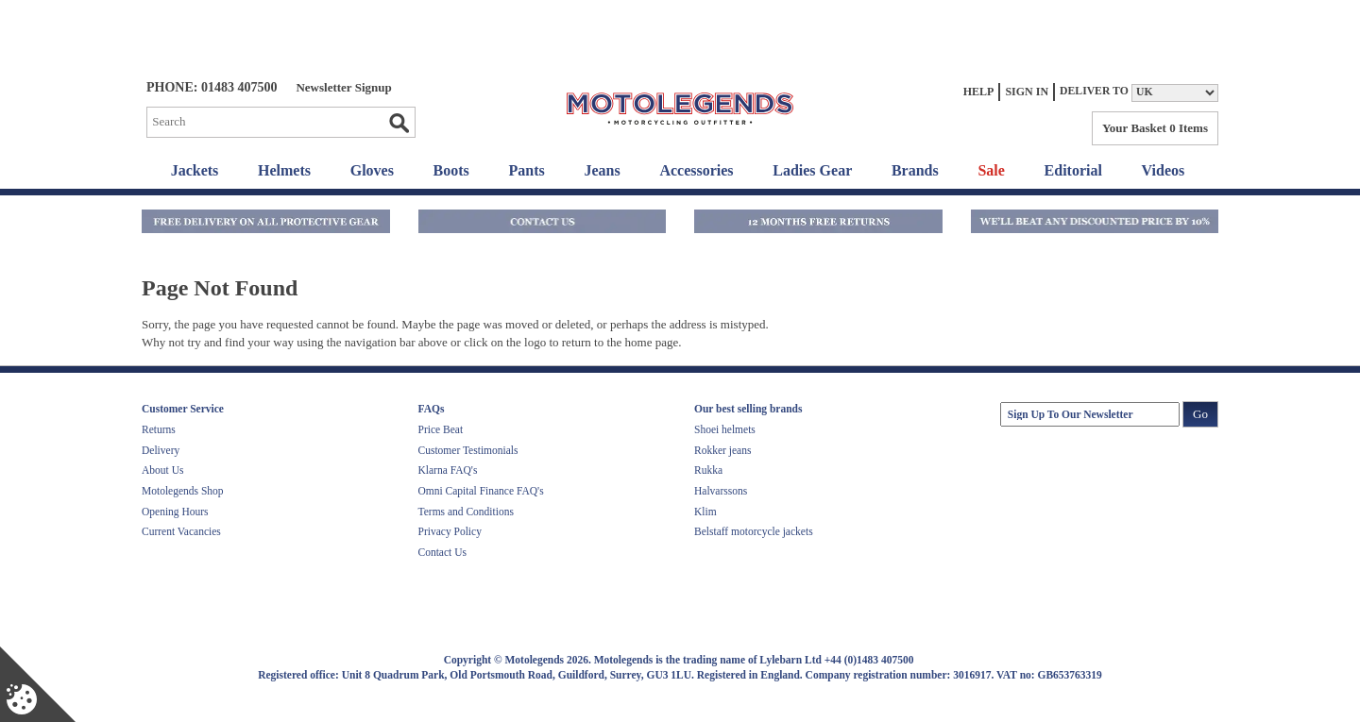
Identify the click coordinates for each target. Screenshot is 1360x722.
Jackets (195, 170)
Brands (915, 170)
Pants (527, 170)
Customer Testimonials (468, 450)
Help (978, 91)
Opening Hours (175, 511)
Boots (451, 170)
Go (398, 122)
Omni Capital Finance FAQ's (481, 490)
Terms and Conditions (466, 511)
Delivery (160, 450)
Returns (159, 429)
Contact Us (442, 552)
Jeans (602, 170)
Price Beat (441, 429)
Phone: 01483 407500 (211, 87)
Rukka (708, 470)
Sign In (1026, 91)
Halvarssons (720, 490)
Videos (1163, 170)
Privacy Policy (450, 531)
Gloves (372, 170)
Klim (705, 511)
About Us (162, 470)
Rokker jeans (722, 450)
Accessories (696, 170)
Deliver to (1094, 91)
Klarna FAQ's (448, 470)
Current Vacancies (181, 531)
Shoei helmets (725, 429)
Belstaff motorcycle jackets (753, 531)
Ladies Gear (812, 170)
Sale (991, 170)
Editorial (1073, 170)
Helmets (284, 170)
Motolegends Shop (183, 490)
